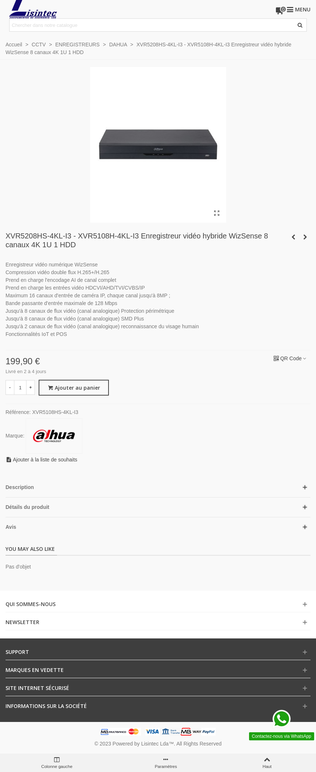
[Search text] (152, 25)
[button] (158, 487)
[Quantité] (20, 387)
